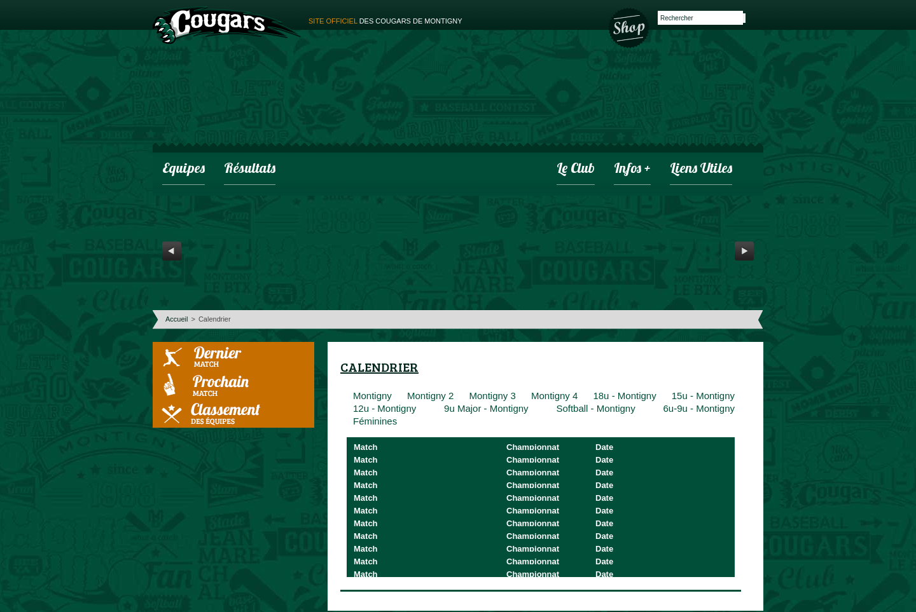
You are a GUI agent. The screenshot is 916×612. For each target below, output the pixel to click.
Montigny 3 (492, 395)
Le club (576, 169)
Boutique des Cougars (629, 26)
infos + (632, 169)
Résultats (249, 169)
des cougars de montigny (385, 21)
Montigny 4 (554, 395)
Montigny (372, 395)
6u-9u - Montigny (699, 408)
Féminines (375, 421)
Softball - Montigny (595, 408)
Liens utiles (701, 169)
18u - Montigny (624, 395)
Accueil (176, 319)
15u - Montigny (703, 395)
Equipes (183, 169)
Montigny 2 (430, 395)
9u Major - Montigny (486, 408)
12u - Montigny (384, 408)
